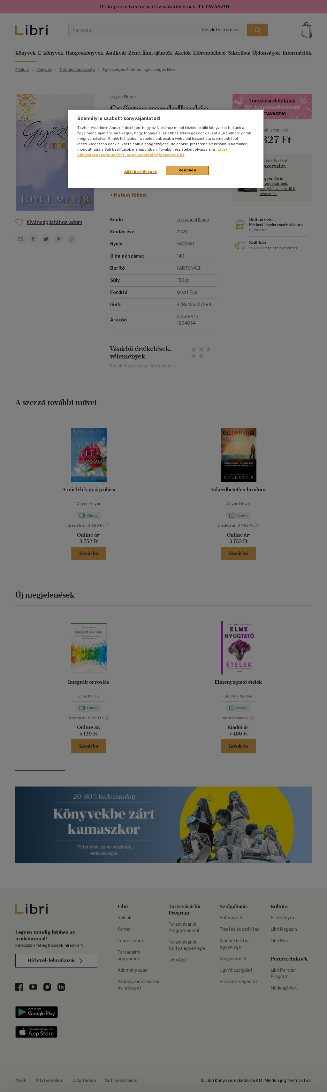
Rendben (187, 170)
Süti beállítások (140, 171)
